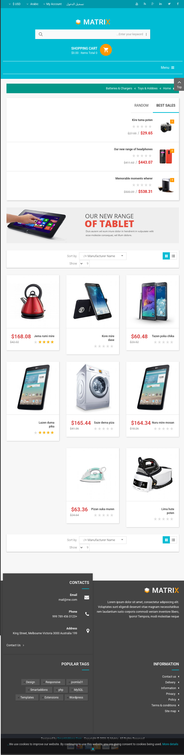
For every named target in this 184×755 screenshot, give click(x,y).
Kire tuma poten (141, 120)
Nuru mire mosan (162, 422)
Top (178, 84)
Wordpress (75, 697)
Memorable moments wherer (133, 178)
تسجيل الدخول (74, 4)
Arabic (32, 4)
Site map (169, 711)
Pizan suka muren (102, 509)
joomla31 (76, 682)
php (60, 690)
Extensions (51, 697)
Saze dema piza (103, 422)
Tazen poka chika (162, 336)
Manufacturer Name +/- (98, 256)
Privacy (170, 694)
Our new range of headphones (132, 149)
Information (168, 688)
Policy (171, 699)
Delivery (170, 682)
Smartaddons (38, 690)
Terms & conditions (163, 705)
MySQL (77, 690)
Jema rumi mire (43, 336)
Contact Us (13, 645)
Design (29, 682)
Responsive (52, 682)
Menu (166, 67)
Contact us (168, 676)
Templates (26, 697)
